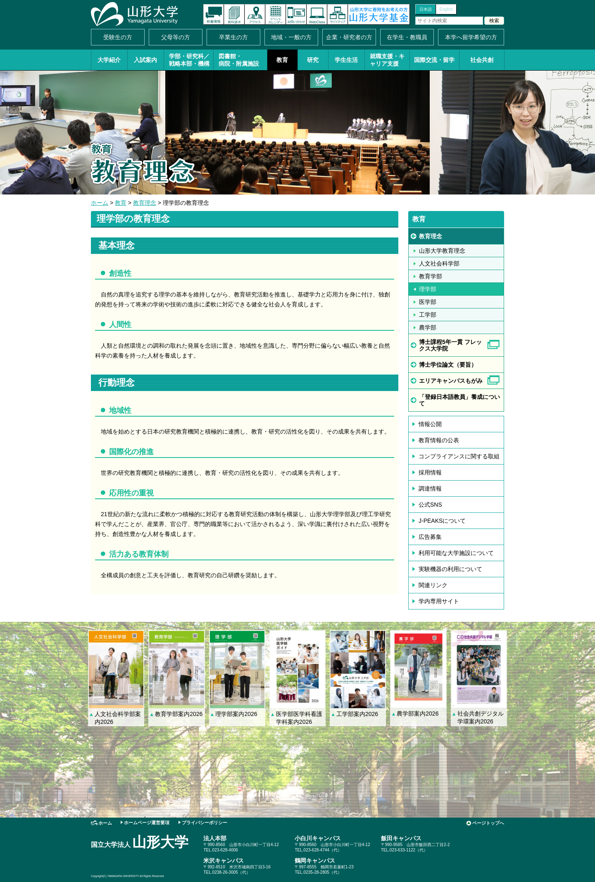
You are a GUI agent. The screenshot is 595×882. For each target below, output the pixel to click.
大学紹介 (109, 60)
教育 (282, 60)
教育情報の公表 (439, 440)
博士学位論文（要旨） (448, 364)
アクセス (255, 14)
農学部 (427, 327)
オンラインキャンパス (317, 14)
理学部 (427, 289)
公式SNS (430, 504)
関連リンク (433, 585)
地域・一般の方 (291, 37)
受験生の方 (117, 37)
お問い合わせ (296, 14)
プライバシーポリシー (204, 822)
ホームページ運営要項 (146, 822)
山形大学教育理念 (442, 250)
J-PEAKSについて (442, 520)
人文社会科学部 (439, 263)
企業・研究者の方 (349, 37)
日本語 (425, 9)
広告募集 (430, 536)
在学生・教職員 (407, 37)
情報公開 (430, 424)
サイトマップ (337, 14)
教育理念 (144, 202)
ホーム (99, 202)
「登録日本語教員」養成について (459, 400)
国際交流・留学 (434, 60)
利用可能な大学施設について (456, 553)
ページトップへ (488, 822)
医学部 (427, 302)
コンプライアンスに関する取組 (459, 456)
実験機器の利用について (450, 569)
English (446, 9)
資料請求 (234, 14)
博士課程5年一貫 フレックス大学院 (450, 345)
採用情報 (430, 472)
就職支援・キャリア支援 (387, 60)
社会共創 (481, 60)
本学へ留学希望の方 (471, 37)
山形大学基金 (379, 14)
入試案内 (145, 60)
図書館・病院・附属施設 (239, 60)
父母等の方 (175, 37)
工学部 (427, 314)
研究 (313, 60)
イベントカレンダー (275, 14)
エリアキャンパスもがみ (451, 380)
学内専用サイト (439, 601)
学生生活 (346, 60)
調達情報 (430, 488)
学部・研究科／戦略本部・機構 (189, 60)
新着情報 (213, 14)
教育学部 (430, 276)
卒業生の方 (233, 37)
